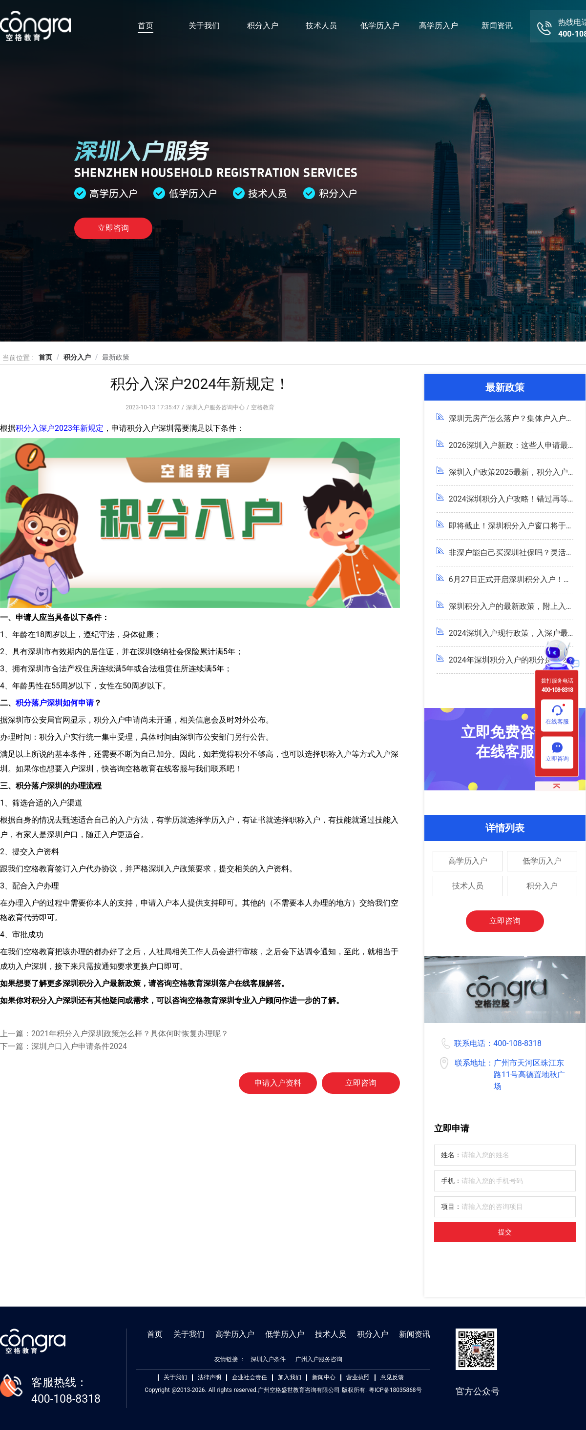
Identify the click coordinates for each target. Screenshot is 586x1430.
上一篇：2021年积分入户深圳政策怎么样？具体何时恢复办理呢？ (114, 1033)
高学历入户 (438, 25)
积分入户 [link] (77, 357)
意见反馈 (392, 1377)
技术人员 (321, 25)
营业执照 (358, 1377)
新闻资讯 (497, 25)
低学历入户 (379, 25)
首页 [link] (45, 357)
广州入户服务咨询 (318, 1359)
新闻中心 (323, 1377)
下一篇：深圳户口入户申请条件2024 (63, 1046)
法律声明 (209, 1377)
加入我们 (289, 1377)
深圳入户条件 (268, 1359)
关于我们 (204, 25)
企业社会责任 (249, 1377)
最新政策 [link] (115, 357)
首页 (145, 25)
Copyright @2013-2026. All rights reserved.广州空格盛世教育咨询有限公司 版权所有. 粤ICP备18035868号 (283, 1390)
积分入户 (262, 25)
